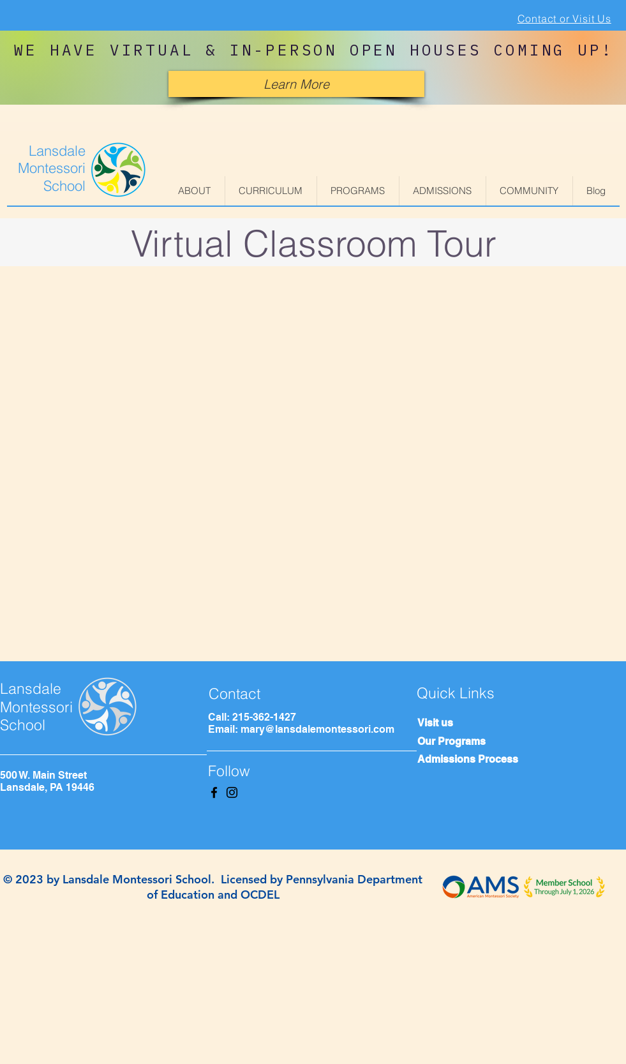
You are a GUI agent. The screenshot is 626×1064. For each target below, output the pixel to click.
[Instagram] (232, 792)
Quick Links (456, 693)
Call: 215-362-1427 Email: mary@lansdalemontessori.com (301, 723)
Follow (229, 770)
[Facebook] (214, 792)
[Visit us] (476, 723)
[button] (195, 191)
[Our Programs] (476, 741)
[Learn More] (296, 84)
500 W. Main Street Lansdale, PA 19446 (47, 781)
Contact (234, 693)
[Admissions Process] (488, 759)
